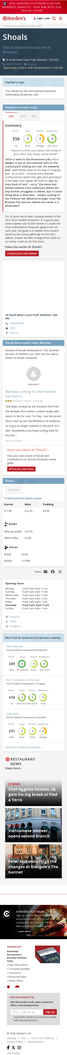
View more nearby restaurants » (23, 747)
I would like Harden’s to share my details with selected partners (33, 1019)
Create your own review (22, 253)
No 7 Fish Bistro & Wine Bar (22, 680)
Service (40, 131)
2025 (11, 116)
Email (10, 328)
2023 (34, 116)
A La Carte (14, 489)
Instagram (12, 626)
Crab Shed (12, 713)
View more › (13, 768)
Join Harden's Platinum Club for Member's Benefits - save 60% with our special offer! (31, 7)
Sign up (50, 1012)
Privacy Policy (15, 1041)
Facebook (12, 617)
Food (27, 131)
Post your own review (21, 468)
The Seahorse (14, 646)
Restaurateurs (36, 1041)
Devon (22, 25)
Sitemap (11, 1038)
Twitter (11, 621)
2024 (22, 116)
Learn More (24, 931)
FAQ (23, 1038)
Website (12, 333)
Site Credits (13, 1053)
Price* (15, 131)
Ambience (52, 131)
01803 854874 (14, 323)
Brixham (31, 25)
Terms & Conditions (42, 1038)
